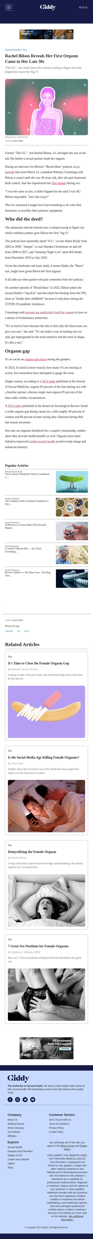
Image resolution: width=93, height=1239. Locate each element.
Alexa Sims (17, 763)
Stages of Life (15, 1155)
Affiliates (12, 1136)
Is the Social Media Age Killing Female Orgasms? (43, 757)
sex (18, 631)
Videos (11, 1163)
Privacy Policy (56, 1128)
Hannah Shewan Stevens (24, 669)
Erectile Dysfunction (12, 499)
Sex (25, 49)
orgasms (9, 631)
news (26, 631)
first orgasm (59, 183)
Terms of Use (67, 1145)
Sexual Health (12, 49)
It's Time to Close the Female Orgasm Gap (38, 663)
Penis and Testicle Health (13, 472)
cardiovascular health (42, 441)
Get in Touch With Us (60, 1119)
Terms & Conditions (59, 1123)
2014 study (48, 381)
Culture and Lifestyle (18, 1159)
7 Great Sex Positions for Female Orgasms (38, 946)
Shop (10, 1167)
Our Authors (14, 1132)
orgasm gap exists (35, 359)
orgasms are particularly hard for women (49, 312)
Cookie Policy (56, 1132)
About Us (12, 1119)
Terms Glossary (16, 1128)
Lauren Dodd (17, 141)
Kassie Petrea (18, 857)
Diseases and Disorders (20, 1151)
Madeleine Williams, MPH (25, 952)
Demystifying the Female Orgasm (32, 852)
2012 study (14, 406)
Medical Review (16, 1123)
